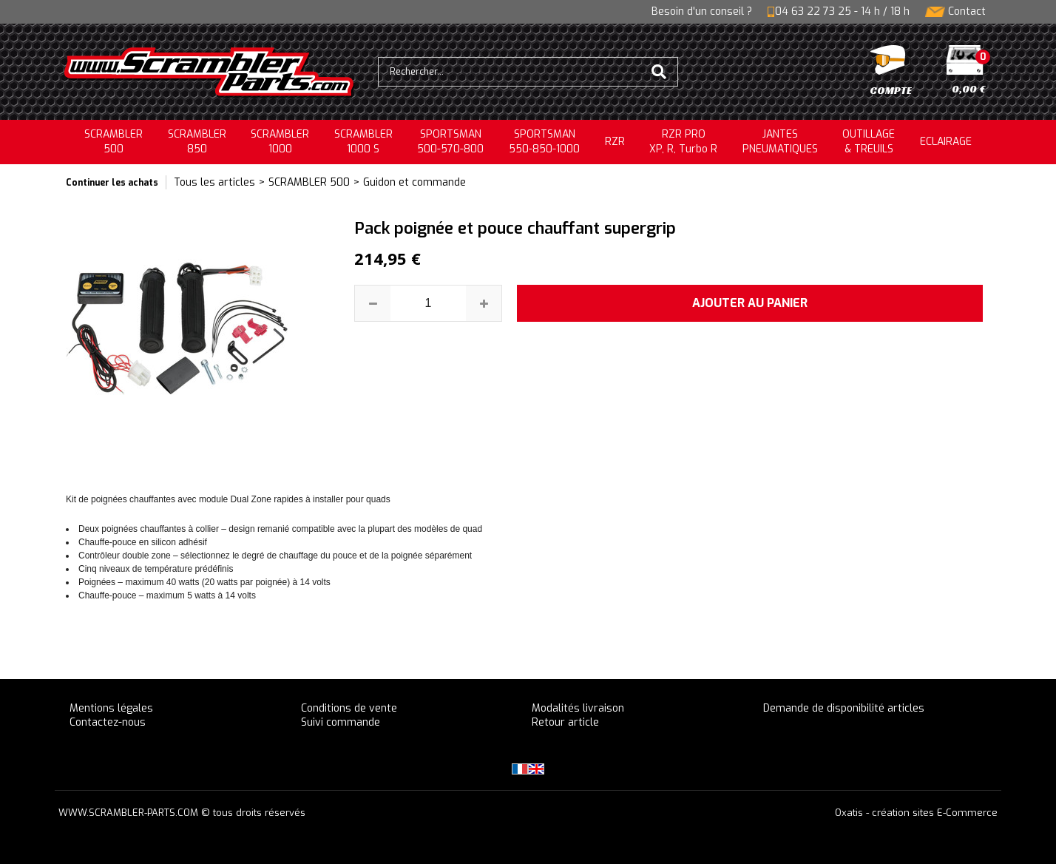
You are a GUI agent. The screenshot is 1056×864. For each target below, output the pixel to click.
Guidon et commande (414, 182)
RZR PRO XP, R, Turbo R (683, 141)
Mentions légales (111, 708)
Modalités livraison (578, 708)
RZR (615, 142)
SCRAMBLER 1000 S (363, 141)
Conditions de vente (349, 708)
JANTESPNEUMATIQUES (780, 141)
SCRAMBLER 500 (309, 182)
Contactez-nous (108, 722)
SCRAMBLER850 (197, 141)
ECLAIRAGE (946, 142)
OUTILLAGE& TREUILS (868, 141)
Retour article (565, 722)
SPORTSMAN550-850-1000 (544, 141)
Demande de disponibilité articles (843, 708)
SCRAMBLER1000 (280, 141)
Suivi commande (340, 722)
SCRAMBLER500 (113, 141)
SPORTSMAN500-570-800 (450, 141)
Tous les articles (214, 182)
